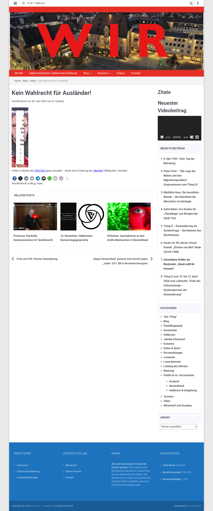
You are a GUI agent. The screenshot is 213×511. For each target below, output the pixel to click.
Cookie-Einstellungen (27, 477)
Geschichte (170, 330)
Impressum (22, 465)
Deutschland (176, 385)
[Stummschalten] (191, 137)
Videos (121, 73)
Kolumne (103, 73)
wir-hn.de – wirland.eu (41, 506)
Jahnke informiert (174, 339)
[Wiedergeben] (162, 137)
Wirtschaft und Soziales (178, 405)
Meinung (169, 370)
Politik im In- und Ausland (179, 375)
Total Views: (169, 465)
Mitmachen (71, 465)
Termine (169, 396)
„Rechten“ (98, 170)
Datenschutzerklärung (28, 471)
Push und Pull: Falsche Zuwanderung (37, 258)
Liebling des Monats (176, 366)
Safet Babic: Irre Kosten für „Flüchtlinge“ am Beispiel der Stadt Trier (181, 214)
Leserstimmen (172, 361)
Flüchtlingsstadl (173, 325)
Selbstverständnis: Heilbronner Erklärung (53, 73)
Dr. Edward (58, 101)
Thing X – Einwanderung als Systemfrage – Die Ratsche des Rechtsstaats (182, 230)
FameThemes (194, 506)
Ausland (174, 381)
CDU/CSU (39, 170)
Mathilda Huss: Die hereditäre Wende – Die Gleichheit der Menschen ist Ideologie (181, 197)
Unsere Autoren (73, 471)
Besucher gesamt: (172, 472)
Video (33, 80)
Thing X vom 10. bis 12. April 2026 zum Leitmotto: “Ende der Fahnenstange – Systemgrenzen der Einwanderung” (182, 285)
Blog (86, 73)
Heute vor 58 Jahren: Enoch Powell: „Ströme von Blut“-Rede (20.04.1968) (182, 247)
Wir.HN (19, 73)
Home (17, 80)
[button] (14, 178)
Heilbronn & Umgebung (183, 390)
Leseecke (169, 357)
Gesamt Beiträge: (172, 479)
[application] (180, 128)
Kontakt (135, 73)
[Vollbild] (197, 137)
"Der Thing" (170, 316)
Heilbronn (169, 334)
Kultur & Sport (172, 348)
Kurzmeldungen (173, 352)
